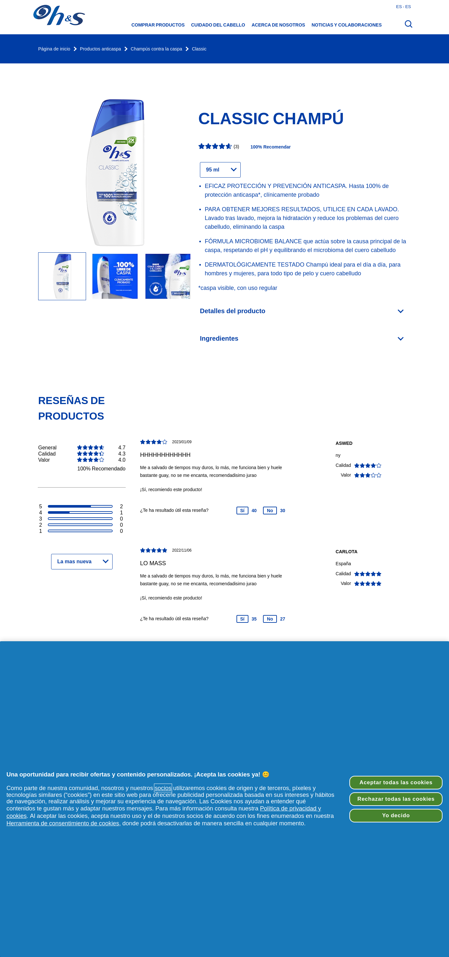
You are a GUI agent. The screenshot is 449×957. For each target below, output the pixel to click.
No (270, 510)
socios (163, 788)
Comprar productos (158, 25)
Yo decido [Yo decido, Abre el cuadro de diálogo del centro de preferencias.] (396, 815)
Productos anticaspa (100, 49)
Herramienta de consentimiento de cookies (62, 823)
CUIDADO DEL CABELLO (218, 25)
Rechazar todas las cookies (396, 799)
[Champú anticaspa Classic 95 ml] (115, 276)
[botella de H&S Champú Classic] (62, 276)
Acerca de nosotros (278, 25)
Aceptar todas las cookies (396, 782)
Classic (199, 49)
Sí (242, 510)
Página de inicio (54, 49)
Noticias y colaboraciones (347, 25)
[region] (224, 799)
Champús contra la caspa (156, 49)
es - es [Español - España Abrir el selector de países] (403, 6)
